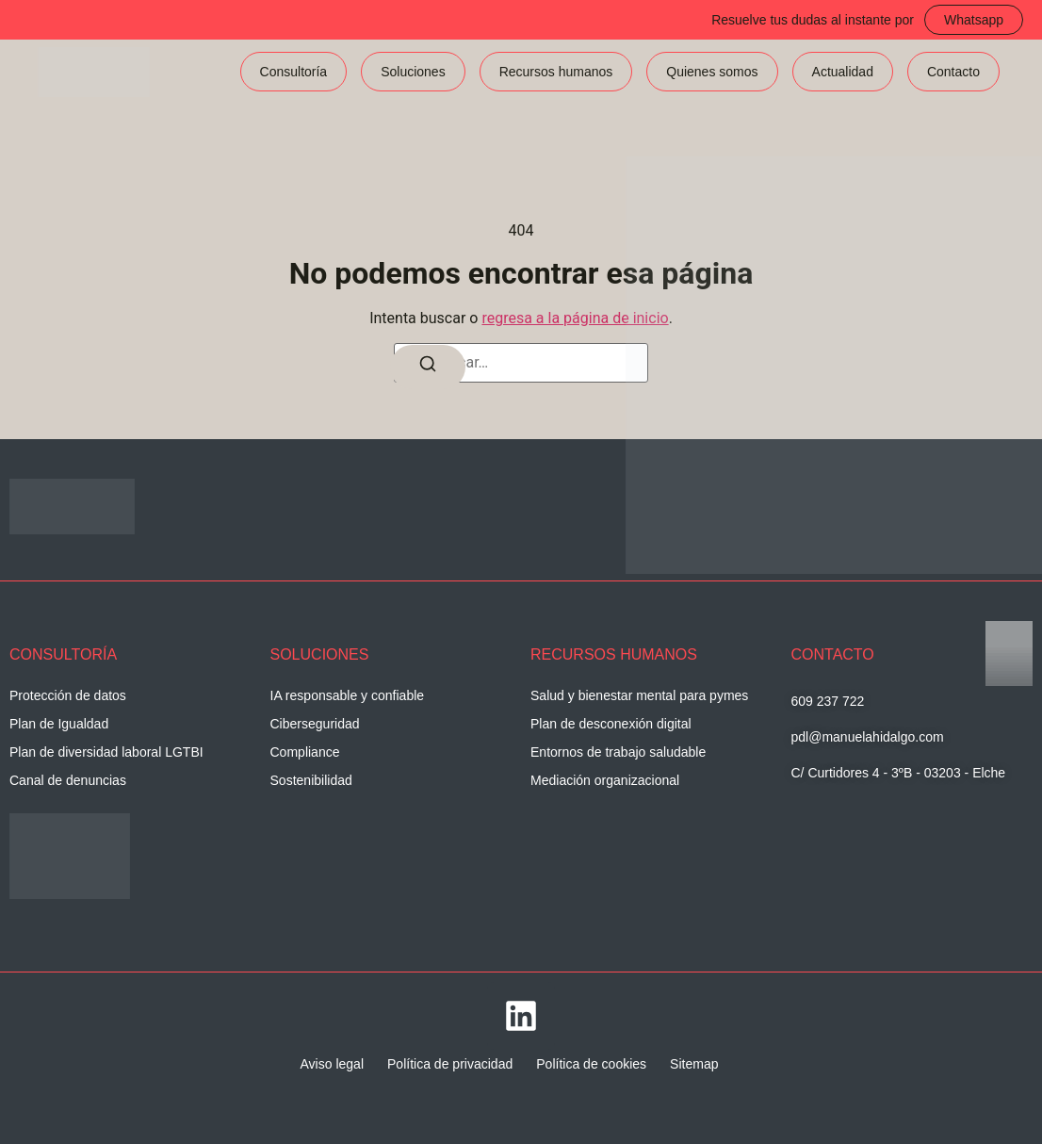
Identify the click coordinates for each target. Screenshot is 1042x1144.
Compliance (305, 752)
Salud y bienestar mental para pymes (639, 695)
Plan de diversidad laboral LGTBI (106, 752)
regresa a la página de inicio (574, 318)
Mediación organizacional (604, 780)
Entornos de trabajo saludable (618, 752)
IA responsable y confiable (347, 695)
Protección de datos (67, 695)
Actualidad (842, 71)
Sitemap (694, 1063)
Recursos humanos (556, 71)
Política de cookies (591, 1063)
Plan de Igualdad (58, 723)
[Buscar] (427, 367)
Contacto (953, 71)
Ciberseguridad (315, 723)
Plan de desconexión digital (610, 723)
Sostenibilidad (311, 780)
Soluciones (413, 71)
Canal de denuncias (67, 780)
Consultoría (294, 71)
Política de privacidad (450, 1063)
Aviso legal (332, 1063)
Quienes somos (711, 71)
